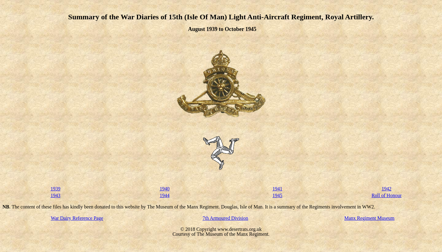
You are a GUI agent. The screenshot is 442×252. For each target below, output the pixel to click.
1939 (55, 188)
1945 (277, 195)
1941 (277, 188)
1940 (164, 188)
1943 (55, 195)
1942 (386, 188)
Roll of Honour (386, 195)
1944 (164, 195)
